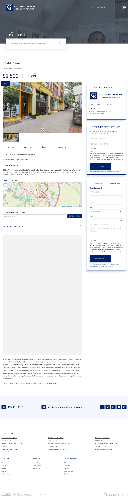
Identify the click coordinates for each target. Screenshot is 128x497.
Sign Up (114, 7)
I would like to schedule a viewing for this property (106, 232)
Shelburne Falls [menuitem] (68, 471)
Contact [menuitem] (91, 14)
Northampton (34, 383)
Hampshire (24, 383)
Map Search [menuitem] (36, 468)
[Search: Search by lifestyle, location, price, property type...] (32, 43)
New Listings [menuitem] (37, 465)
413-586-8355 (99, 440)
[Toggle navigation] (124, 8)
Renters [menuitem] (58, 14)
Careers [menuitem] (4, 465)
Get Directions (75, 216)
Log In (109, 7)
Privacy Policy (119, 159)
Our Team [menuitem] (5, 463)
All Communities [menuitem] (69, 463)
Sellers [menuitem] (50, 14)
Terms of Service (105, 266)
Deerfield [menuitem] (67, 465)
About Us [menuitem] (68, 14)
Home (5, 383)
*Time (91, 216)
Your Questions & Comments (99, 225)
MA (17, 383)
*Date (91, 207)
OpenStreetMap (71, 206)
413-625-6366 (53, 440)
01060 (42, 383)
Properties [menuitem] (32, 14)
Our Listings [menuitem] (36, 463)
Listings (11, 383)
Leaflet (63, 206)
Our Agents (100, 113)
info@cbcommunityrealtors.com (62, 407)
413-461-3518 (12, 407)
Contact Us (93, 113)
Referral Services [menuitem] (7, 474)
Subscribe (100, 166)
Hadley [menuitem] (66, 468)
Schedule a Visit (115, 183)
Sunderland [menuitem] (67, 474)
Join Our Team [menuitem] (80, 14)
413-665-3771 (96, 108)
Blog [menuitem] (98, 14)
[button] (59, 43)
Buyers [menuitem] (41, 14)
